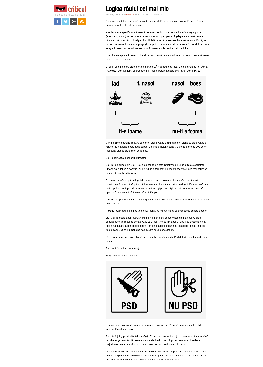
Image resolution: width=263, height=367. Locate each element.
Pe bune (109, 14)
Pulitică (118, 14)
